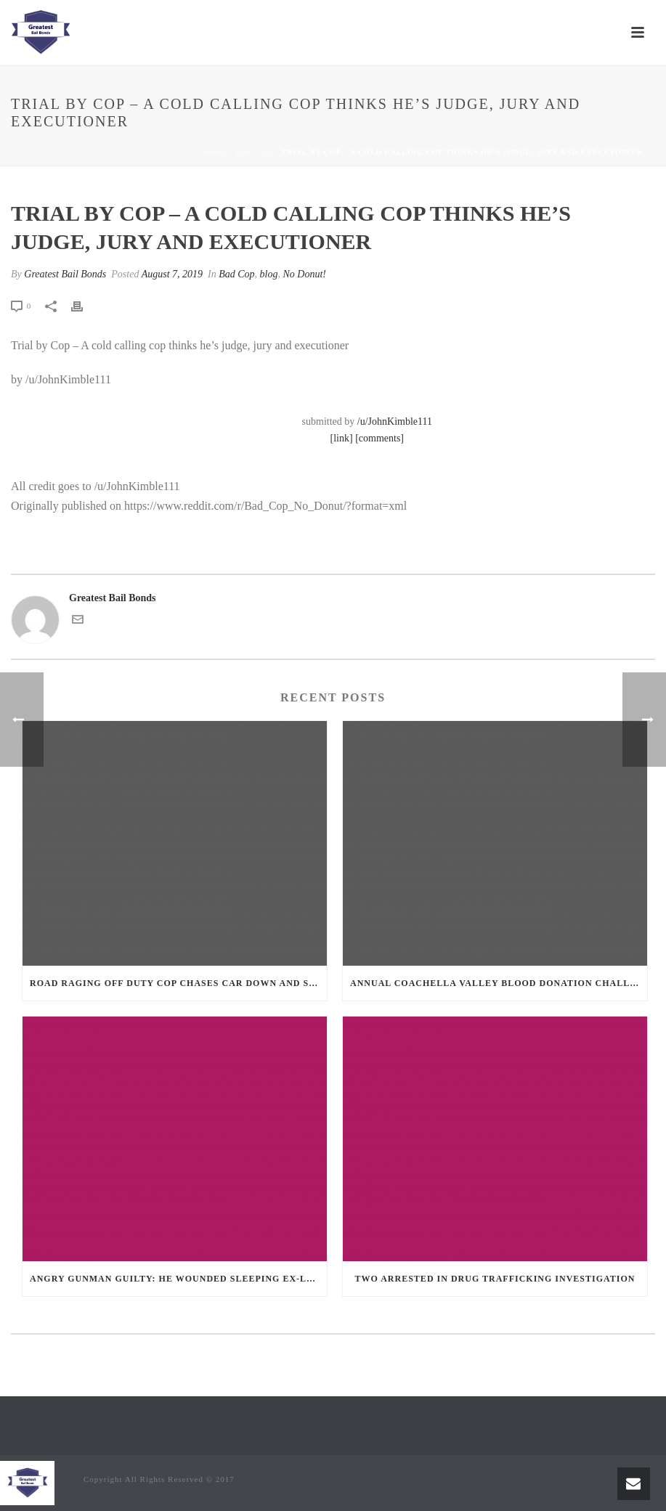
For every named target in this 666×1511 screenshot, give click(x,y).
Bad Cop (254, 152)
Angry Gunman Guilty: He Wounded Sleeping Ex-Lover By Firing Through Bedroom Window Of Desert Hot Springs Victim (178, 1279)
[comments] (379, 438)
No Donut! (305, 274)
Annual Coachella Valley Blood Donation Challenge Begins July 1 (498, 983)
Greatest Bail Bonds (65, 274)
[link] (341, 438)
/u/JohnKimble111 (394, 421)
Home (216, 152)
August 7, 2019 (172, 274)
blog (269, 274)
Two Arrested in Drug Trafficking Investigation (495, 1279)
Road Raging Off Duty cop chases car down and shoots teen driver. (178, 983)
